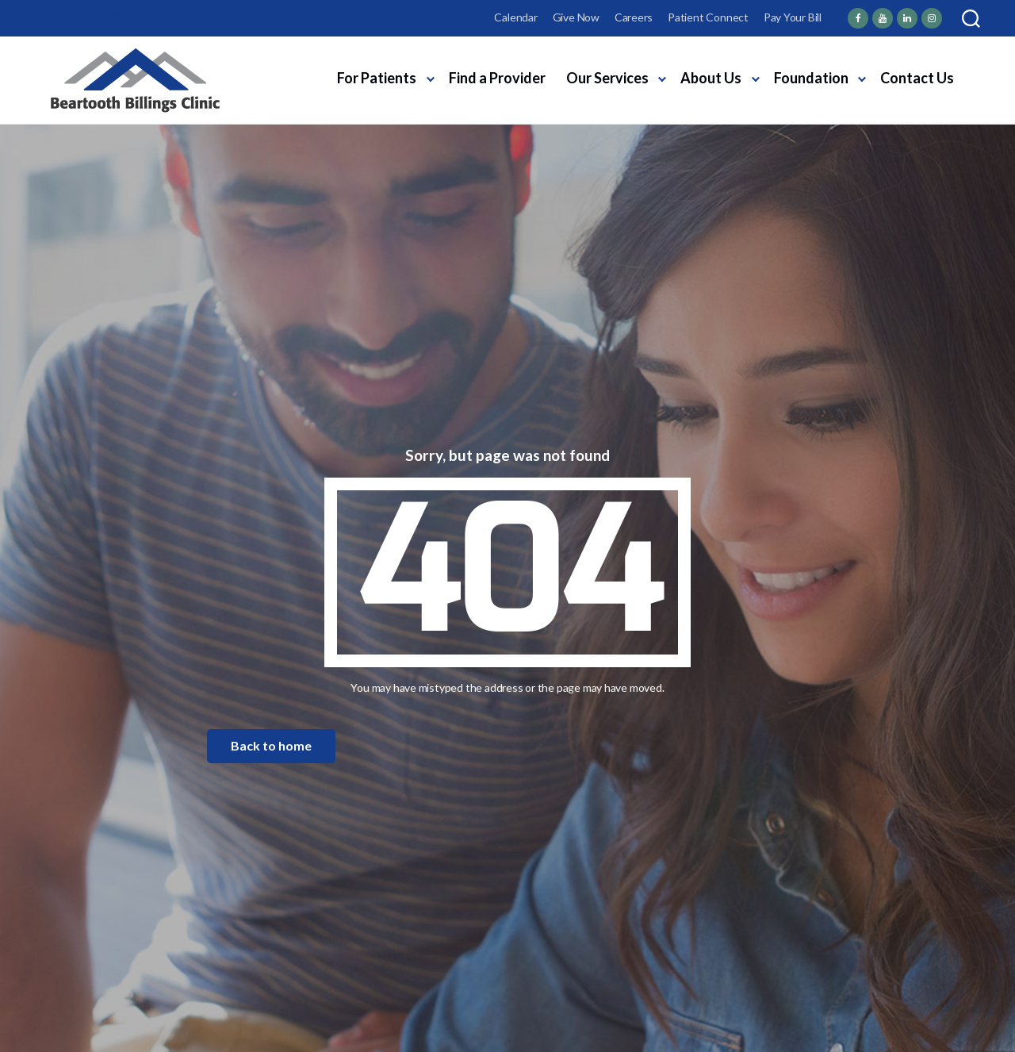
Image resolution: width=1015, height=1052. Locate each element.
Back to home (271, 745)
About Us (710, 77)
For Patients (376, 77)
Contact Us (917, 77)
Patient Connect (708, 17)
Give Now (576, 17)
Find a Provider (497, 77)
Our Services (607, 77)
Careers (634, 17)
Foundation (811, 77)
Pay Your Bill (793, 17)
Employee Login (88, 17)
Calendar (515, 17)
